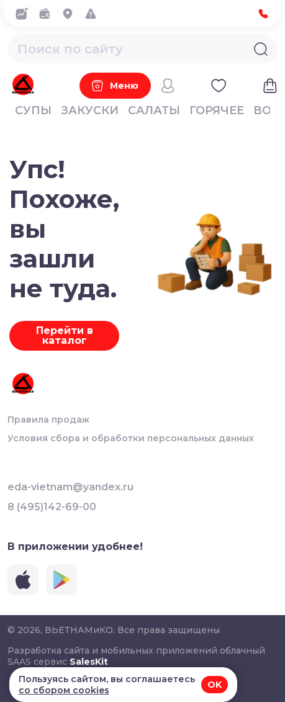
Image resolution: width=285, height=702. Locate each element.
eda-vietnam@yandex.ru (70, 487)
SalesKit (89, 661)
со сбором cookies (64, 690)
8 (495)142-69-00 (51, 507)
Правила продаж (48, 419)
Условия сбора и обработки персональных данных (130, 438)
